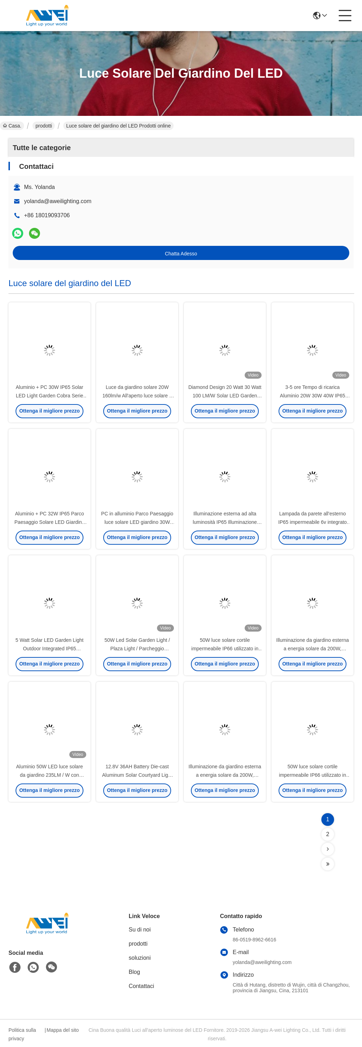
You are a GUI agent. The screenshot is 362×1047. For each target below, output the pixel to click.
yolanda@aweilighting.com (58, 201)
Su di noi (140, 930)
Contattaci (141, 986)
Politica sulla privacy (22, 1034)
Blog (134, 972)
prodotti (43, 126)
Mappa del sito (63, 1030)
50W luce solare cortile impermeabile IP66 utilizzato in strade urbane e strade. (224, 648)
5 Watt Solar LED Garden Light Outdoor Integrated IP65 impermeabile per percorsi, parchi (49, 648)
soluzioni (140, 958)
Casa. (12, 126)
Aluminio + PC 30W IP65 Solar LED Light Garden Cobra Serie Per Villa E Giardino (49, 395)
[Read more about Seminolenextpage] (327, 849)
